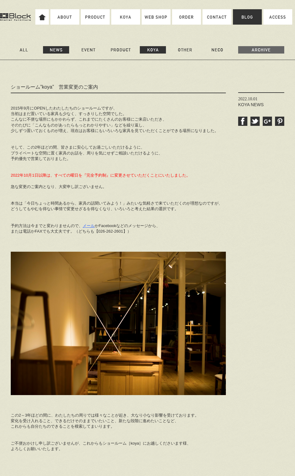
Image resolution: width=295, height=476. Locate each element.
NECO (217, 50)
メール (89, 225)
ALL (24, 50)
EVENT (88, 50)
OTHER (185, 50)
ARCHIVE (261, 50)
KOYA (153, 50)
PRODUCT (121, 50)
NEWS (56, 50)
